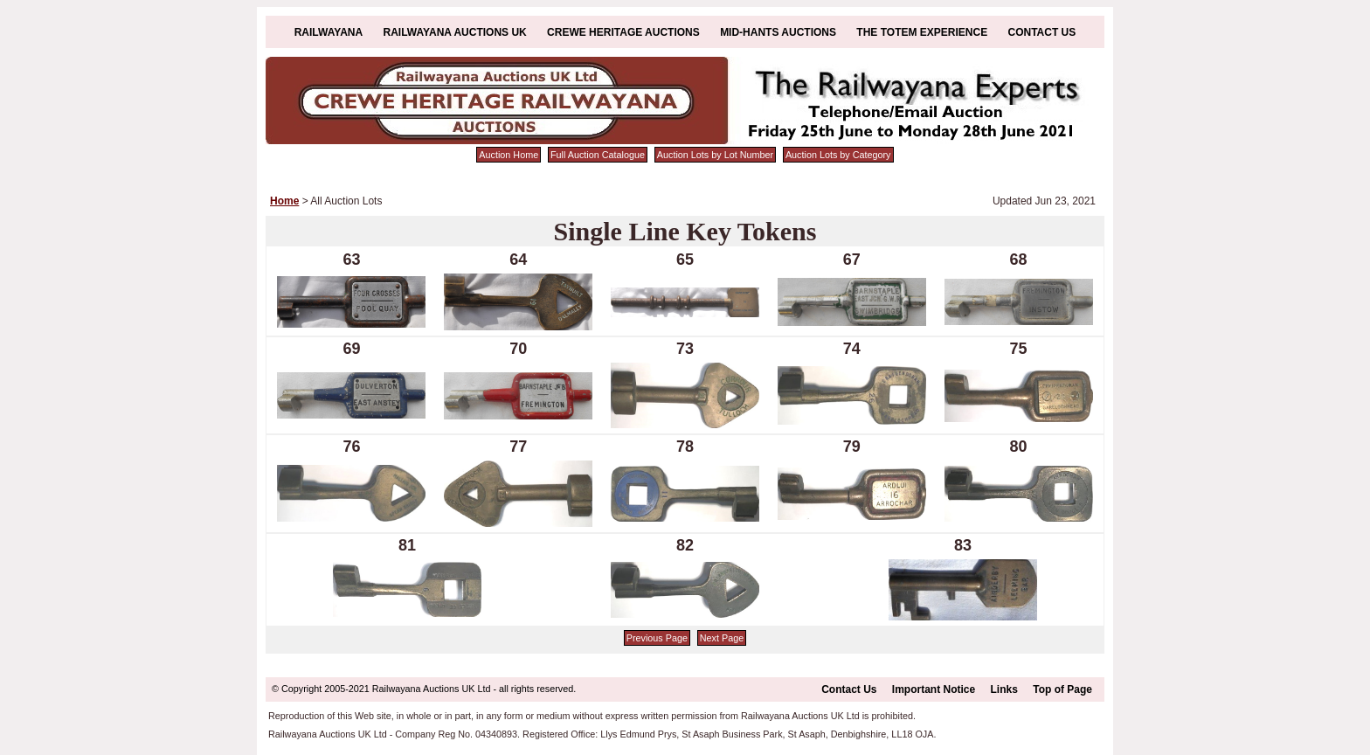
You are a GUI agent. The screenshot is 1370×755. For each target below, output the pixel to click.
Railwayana (328, 32)
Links (1004, 689)
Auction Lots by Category (838, 154)
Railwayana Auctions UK (455, 32)
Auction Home (508, 154)
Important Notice (933, 689)
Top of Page (1062, 689)
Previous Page (657, 638)
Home (284, 201)
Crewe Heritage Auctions (623, 32)
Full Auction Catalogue (597, 154)
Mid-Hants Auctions (778, 32)
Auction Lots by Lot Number (715, 154)
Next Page (722, 638)
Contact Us (1042, 32)
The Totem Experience (921, 32)
